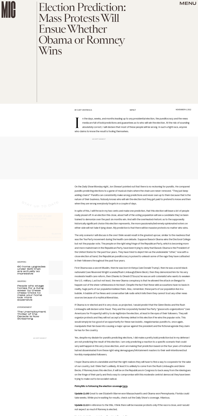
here (124, 386)
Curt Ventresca (84, 110)
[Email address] (40, 228)
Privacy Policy (22, 241)
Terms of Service (54, 239)
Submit (56, 236)
